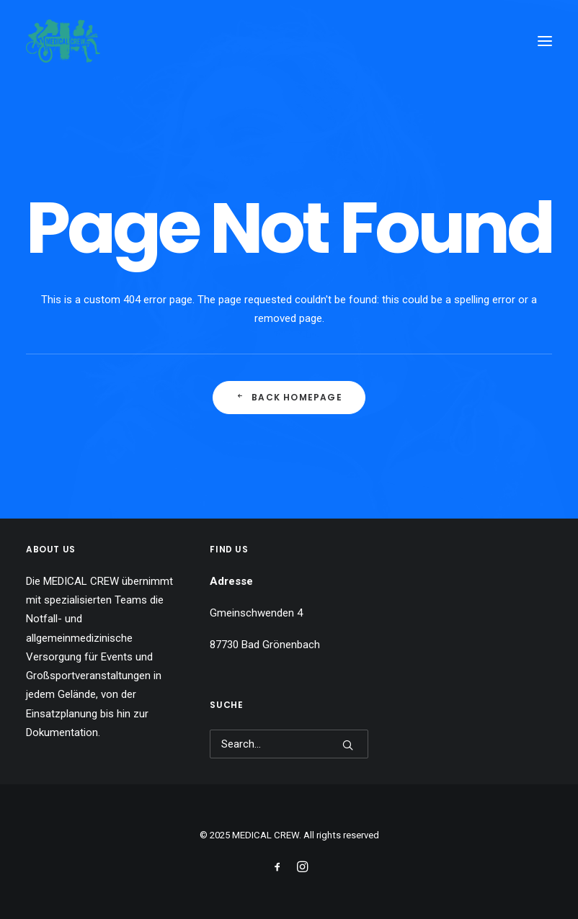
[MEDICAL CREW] (63, 41)
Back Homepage (289, 397)
